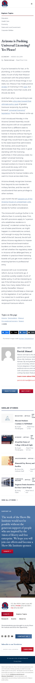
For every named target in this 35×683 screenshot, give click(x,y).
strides (4, 87)
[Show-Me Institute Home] (4, 3)
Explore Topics (21, 614)
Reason (21, 321)
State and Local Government (10, 27)
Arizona (4, 318)
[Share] (5, 332)
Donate (7, 551)
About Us (22, 619)
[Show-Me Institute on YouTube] (12, 636)
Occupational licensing (9, 321)
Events (13, 619)
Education (4, 18)
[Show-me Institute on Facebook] (2, 636)
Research (4, 619)
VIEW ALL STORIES (9, 500)
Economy (4, 24)
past (25, 87)
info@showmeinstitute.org (17, 674)
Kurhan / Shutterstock (26, 338)
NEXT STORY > (26, 391)
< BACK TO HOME (9, 391)
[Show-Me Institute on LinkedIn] (9, 636)
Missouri (21, 318)
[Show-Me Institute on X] (5, 636)
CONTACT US (24, 636)
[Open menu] (32, 4)
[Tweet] (14, 332)
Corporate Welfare (7, 30)
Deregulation (12, 318)
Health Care (5, 21)
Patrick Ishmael (9, 60)
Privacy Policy (17, 661)
